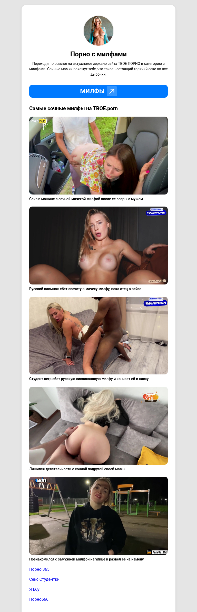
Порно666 (38, 599)
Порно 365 (39, 569)
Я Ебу (34, 589)
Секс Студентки (44, 579)
